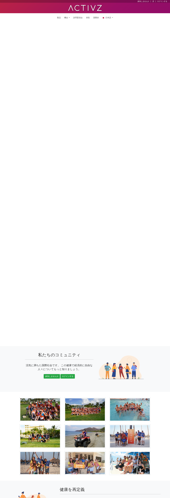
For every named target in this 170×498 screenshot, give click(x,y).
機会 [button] (66, 18)
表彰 (88, 18)
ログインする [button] (67, 376)
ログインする (162, 1)
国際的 (96, 18)
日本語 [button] (106, 18)
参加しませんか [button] (51, 376)
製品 (59, 18)
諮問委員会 (78, 18)
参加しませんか (143, 1)
